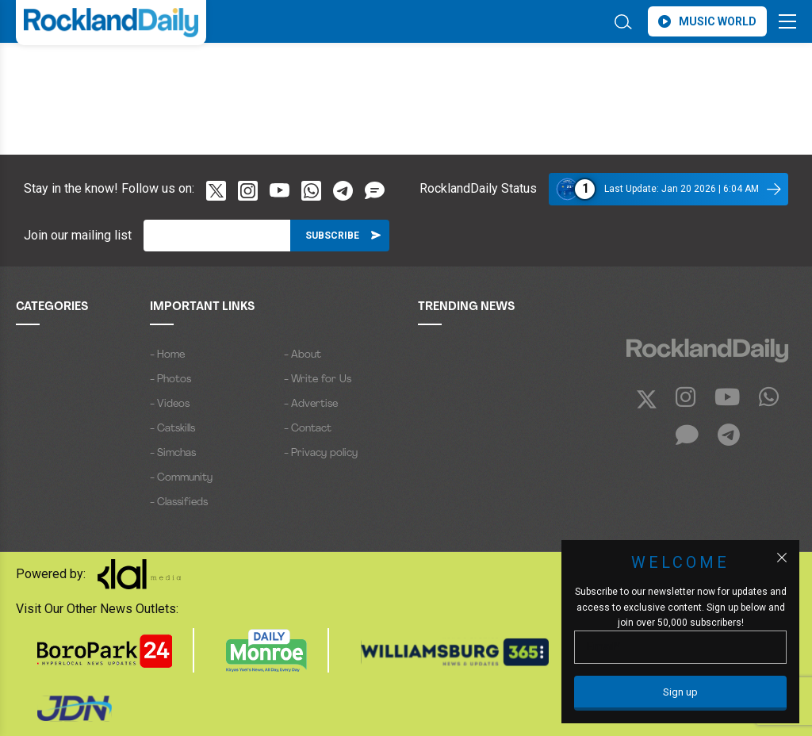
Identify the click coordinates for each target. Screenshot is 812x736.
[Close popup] (781, 557)
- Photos (170, 379)
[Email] (217, 235)
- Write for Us (317, 379)
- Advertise (311, 404)
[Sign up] (680, 693)
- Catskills (172, 429)
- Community (181, 478)
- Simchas (173, 453)
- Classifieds (179, 502)
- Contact (307, 429)
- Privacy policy (321, 453)
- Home (167, 355)
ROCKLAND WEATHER (156, 73)
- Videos (170, 404)
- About (302, 355)
